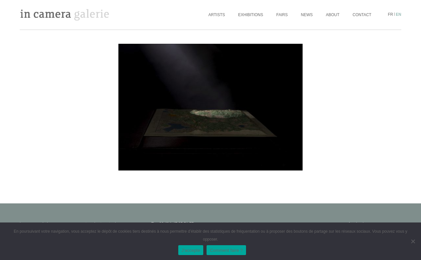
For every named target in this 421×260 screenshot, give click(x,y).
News (307, 15)
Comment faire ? (226, 250)
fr (390, 14)
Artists (217, 15)
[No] (412, 241)
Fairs (282, 15)
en (398, 14)
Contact (362, 15)
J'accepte (191, 250)
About (332, 15)
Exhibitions (250, 15)
